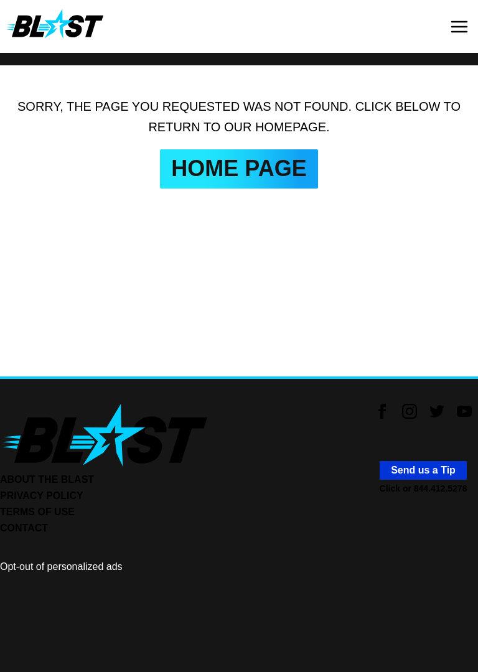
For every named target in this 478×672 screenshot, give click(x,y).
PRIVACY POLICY (41, 495)
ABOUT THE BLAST (47, 479)
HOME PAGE (238, 168)
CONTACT (24, 528)
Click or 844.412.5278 (423, 488)
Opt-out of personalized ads (61, 566)
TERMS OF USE (37, 511)
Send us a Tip (423, 470)
